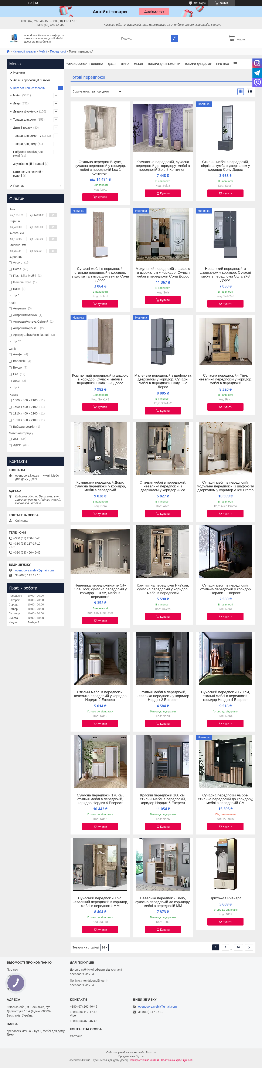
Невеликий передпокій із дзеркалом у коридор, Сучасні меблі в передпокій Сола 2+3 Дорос (225, 274)
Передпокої (58, 51)
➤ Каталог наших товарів (27, 88)
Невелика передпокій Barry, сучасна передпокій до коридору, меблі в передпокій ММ (162, 902)
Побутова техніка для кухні (28, 153)
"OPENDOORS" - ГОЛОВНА (85, 64)
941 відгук (200, 2)
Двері (112, 64)
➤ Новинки (17, 72)
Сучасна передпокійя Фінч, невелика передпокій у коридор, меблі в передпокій (225, 379)
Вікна (125, 64)
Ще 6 (16, 295)
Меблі (43, 51)
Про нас (222, 64)
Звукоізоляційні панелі (28, 163)
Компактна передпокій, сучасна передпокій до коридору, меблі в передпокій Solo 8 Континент (163, 166)
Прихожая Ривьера (226, 898)
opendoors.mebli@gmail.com (34, 570)
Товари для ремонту (163, 64)
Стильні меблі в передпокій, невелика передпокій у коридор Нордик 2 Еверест (100, 696)
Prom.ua (151, 1052)
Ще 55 (17, 341)
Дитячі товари (22, 127)
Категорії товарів (24, 51)
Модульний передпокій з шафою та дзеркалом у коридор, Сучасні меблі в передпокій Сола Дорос (163, 272)
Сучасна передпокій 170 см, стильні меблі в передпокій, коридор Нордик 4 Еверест (100, 799)
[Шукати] (174, 38)
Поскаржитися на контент (144, 1060)
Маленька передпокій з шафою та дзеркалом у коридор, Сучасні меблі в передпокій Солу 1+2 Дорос (162, 381)
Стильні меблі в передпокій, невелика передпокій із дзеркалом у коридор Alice (163, 486)
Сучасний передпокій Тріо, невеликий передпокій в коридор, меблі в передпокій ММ (100, 902)
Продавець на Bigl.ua (130, 1056)
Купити (102, 197)
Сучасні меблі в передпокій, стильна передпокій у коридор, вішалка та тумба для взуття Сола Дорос (100, 274)
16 (238, 947)
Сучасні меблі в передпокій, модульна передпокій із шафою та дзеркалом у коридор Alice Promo (225, 486)
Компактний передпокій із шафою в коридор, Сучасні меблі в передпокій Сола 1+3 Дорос (100, 379)
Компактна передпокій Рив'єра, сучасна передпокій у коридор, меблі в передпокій (163, 589)
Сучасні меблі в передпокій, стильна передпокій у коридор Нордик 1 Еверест (225, 589)
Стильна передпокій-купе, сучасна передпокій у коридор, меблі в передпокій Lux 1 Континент (100, 167)
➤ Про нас (17, 185)
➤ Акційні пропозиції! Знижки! (30, 80)
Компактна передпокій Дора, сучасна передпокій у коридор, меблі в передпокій (100, 486)
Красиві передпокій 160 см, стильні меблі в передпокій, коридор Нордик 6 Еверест (163, 799)
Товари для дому (197, 64)
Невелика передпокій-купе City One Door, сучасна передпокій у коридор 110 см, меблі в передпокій (100, 591)
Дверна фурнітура (25, 111)
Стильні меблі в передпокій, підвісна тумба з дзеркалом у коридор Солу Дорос (225, 166)
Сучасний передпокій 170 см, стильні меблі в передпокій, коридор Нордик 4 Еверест (225, 696)
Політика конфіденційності (177, 1060)
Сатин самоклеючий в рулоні (28, 173)
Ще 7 (16, 387)
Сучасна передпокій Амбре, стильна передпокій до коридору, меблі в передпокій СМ (225, 799)
